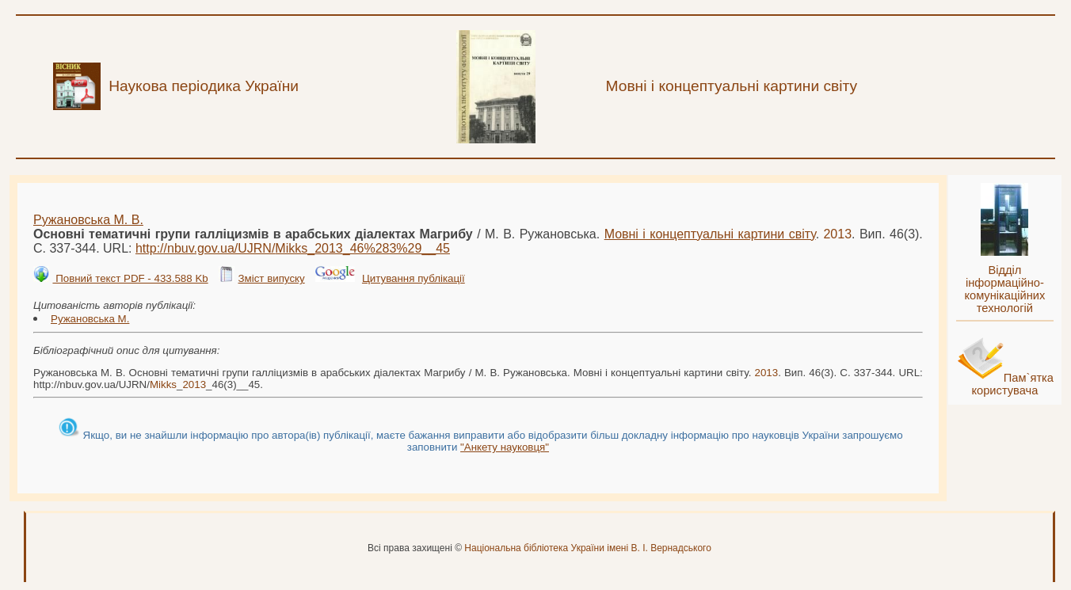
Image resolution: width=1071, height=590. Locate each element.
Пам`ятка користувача (1012, 384)
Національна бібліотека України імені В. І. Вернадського (587, 548)
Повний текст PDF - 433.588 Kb (130, 278)
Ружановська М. (90, 319)
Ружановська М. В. (88, 219)
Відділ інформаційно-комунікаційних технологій (1004, 289)
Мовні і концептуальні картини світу (710, 234)
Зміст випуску (271, 278)
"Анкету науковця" (504, 447)
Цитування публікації (413, 278)
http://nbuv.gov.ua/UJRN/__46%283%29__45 (292, 248)
